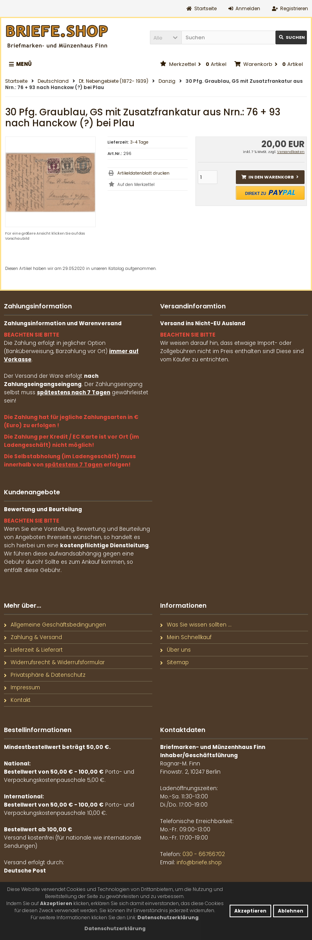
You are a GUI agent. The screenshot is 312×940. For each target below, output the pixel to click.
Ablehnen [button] (290, 910)
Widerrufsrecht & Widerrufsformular (54, 662)
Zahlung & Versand (33, 637)
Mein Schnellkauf (186, 637)
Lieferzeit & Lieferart (33, 650)
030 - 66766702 (203, 854)
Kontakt (17, 700)
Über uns (175, 650)
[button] (165, 37)
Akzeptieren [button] (250, 910)
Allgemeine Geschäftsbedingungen (55, 624)
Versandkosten (291, 151)
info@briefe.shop (199, 862)
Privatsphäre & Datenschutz (45, 675)
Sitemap (174, 662)
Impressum (22, 687)
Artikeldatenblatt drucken (143, 173)
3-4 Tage (139, 142)
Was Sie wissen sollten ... (196, 624)
